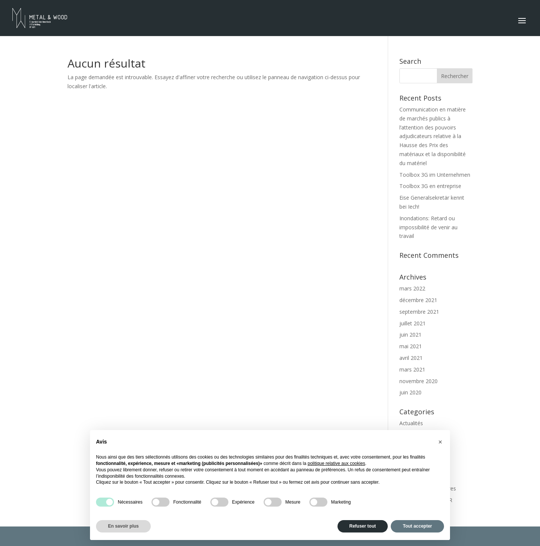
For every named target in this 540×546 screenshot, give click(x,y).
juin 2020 (410, 392)
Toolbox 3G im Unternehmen (434, 174)
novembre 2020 (418, 381)
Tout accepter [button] (417, 526)
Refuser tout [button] (363, 526)
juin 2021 (410, 334)
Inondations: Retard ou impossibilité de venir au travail (428, 227)
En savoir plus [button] (123, 526)
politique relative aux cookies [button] (336, 463)
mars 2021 (412, 369)
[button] (440, 442)
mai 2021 (410, 346)
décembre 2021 (418, 300)
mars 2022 (412, 288)
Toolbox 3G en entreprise (430, 186)
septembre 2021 (419, 311)
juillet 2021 (412, 323)
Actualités (411, 423)
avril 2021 (411, 357)
